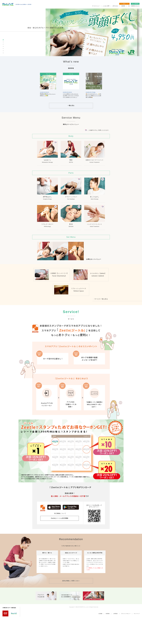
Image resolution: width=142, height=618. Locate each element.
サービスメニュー (96, 5)
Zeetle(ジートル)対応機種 (59, 518)
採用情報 (107, 613)
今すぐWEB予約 (135, 3)
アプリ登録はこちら (124, 3)
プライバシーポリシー (125, 613)
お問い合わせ (115, 5)
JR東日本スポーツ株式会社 (9, 607)
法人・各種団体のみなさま (133, 5)
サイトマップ (136, 613)
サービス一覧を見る (101, 299)
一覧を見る (71, 105)
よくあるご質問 (106, 5)
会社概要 (100, 613)
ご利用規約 (115, 613)
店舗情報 (123, 5)
